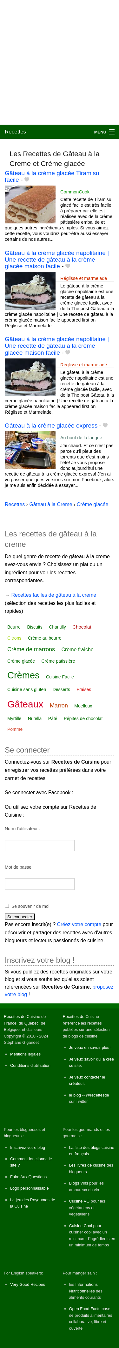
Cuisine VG (79, 1201)
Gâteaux (25, 704)
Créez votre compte (79, 924)
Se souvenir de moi (30, 906)
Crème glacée (21, 661)
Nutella (35, 718)
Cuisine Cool (80, 1225)
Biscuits (34, 627)
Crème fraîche (78, 649)
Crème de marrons (31, 649)
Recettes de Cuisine (22, 1016)
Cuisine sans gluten (26, 689)
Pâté (52, 718)
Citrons (14, 638)
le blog (75, 1095)
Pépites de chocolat (83, 718)
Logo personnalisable (29, 1188)
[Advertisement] (59, 62)
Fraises (83, 689)
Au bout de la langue (81, 437)
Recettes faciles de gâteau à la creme (53, 595)
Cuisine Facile (60, 676)
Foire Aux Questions (28, 1176)
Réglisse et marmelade (83, 278)
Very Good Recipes (27, 1284)
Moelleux (83, 705)
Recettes (15, 132)
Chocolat (81, 627)
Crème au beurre (45, 638)
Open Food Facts (85, 1308)
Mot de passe (18, 867)
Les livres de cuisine (87, 1165)
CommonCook (74, 191)
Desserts (61, 689)
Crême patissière (58, 661)
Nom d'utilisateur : (22, 828)
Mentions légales (25, 1054)
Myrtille (14, 718)
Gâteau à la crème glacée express (51, 425)
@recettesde (97, 1095)
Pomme (15, 729)
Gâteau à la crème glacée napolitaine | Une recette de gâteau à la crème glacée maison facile (57, 259)
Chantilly (57, 627)
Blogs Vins (78, 1183)
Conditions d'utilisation (30, 1065)
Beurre (14, 627)
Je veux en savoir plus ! (90, 1047)
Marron (59, 705)
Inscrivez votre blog (27, 1147)
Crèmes (23, 675)
